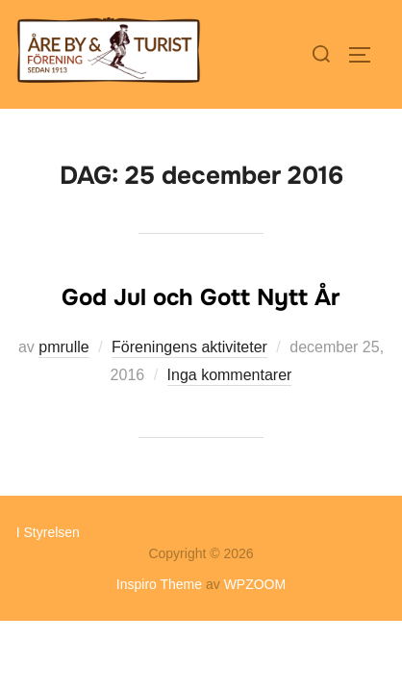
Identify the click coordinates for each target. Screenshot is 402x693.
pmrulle (63, 347)
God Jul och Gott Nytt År (200, 297)
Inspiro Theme (159, 584)
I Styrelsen (48, 532)
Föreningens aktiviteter (189, 347)
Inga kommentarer (229, 375)
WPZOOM (255, 584)
